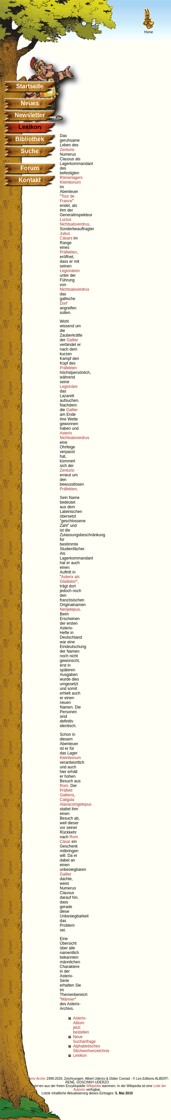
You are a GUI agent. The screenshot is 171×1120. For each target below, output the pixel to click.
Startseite (29, 86)
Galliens (67, 795)
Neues (30, 103)
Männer (68, 999)
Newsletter (30, 115)
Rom (64, 785)
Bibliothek (29, 139)
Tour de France (67, 198)
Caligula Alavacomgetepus (75, 802)
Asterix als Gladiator (70, 579)
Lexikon (80, 1055)
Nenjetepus (70, 609)
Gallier (72, 340)
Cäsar (65, 841)
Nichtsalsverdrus (74, 289)
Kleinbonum (70, 182)
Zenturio (67, 149)
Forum (30, 168)
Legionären (70, 270)
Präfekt (66, 790)
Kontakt (30, 180)
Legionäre (68, 386)
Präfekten (68, 252)
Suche (30, 151)
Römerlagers (71, 177)
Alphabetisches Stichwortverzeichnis (91, 1048)
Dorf (63, 303)
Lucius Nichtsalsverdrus (74, 222)
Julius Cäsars (66, 235)
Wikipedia (93, 1086)
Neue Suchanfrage (84, 1039)
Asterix (66, 433)
